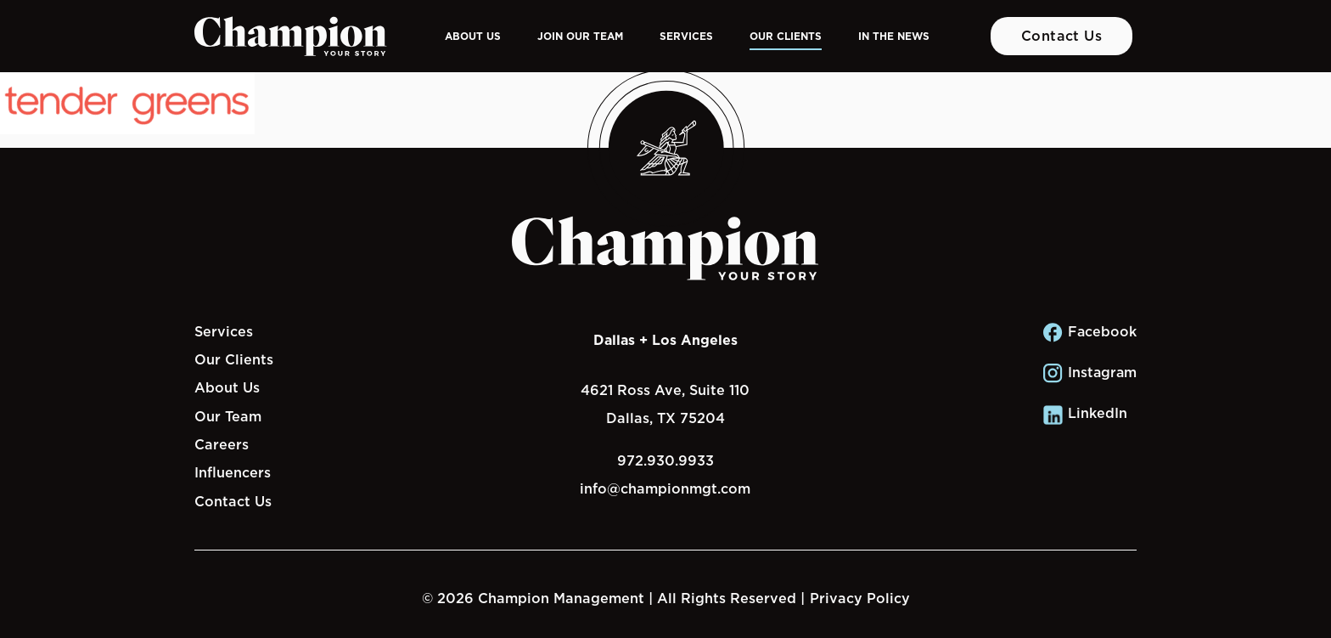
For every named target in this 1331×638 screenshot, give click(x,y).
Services (686, 36)
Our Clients (786, 36)
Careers (221, 444)
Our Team (227, 416)
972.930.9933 (665, 460)
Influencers (232, 472)
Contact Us (1062, 35)
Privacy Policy (860, 598)
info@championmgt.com (665, 488)
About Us (473, 36)
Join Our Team (580, 36)
